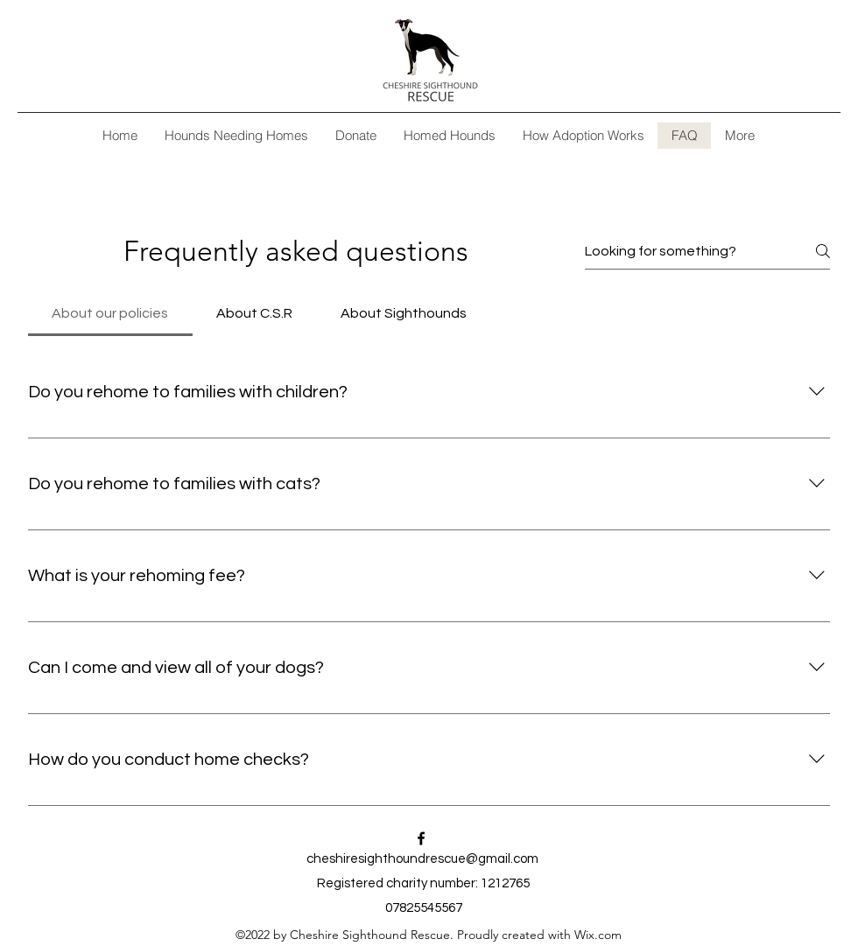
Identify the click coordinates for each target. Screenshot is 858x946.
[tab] (110, 313)
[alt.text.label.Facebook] (421, 838)
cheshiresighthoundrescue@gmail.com (422, 858)
